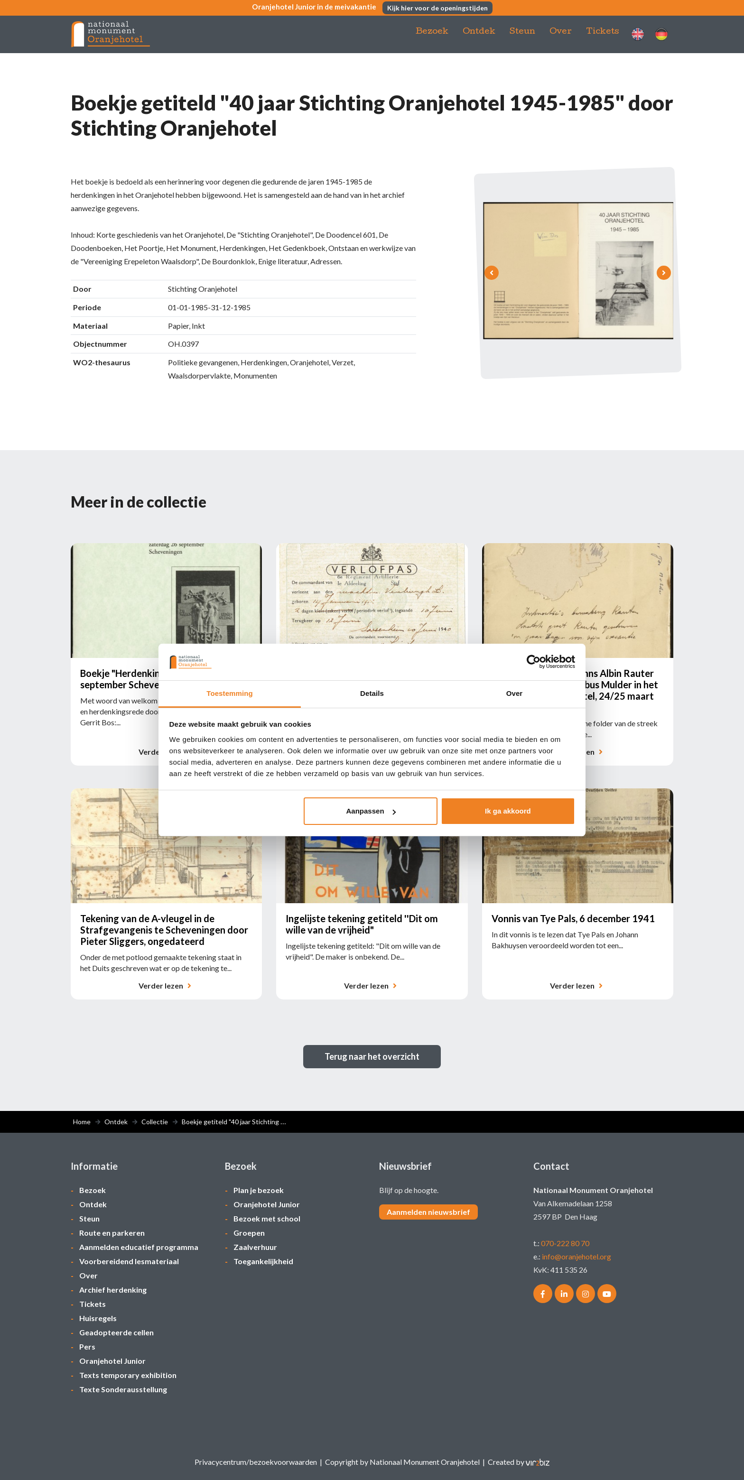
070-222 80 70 (565, 1243)
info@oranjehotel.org (576, 1256)
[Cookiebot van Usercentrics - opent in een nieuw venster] (533, 662)
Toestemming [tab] (229, 693)
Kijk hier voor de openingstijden (440, 9)
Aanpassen (371, 811)
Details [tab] (372, 693)
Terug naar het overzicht (372, 1056)
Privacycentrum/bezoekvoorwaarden (256, 1461)
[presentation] (491, 273)
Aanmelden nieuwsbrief (428, 1211)
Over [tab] (514, 693)
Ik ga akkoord (508, 811)
